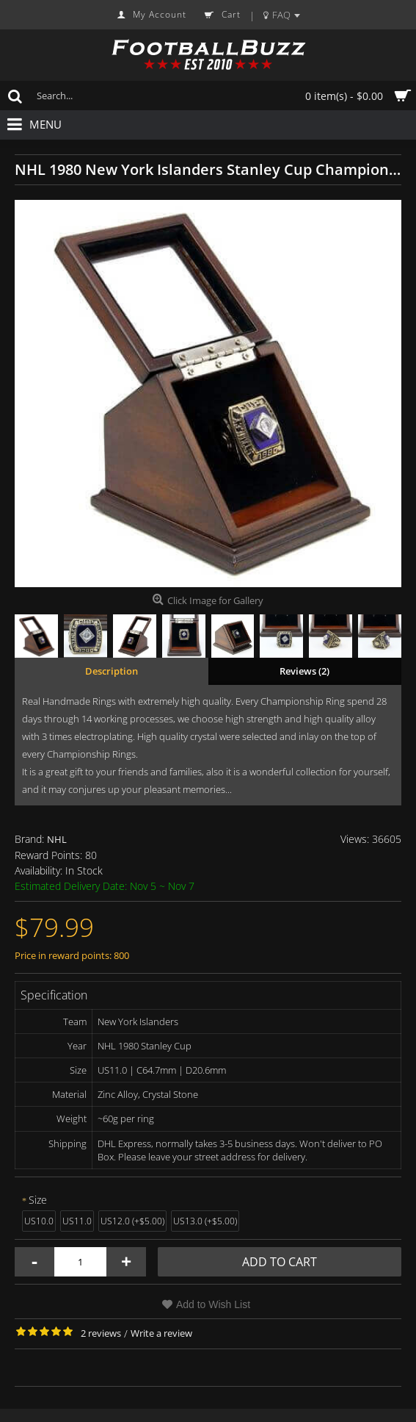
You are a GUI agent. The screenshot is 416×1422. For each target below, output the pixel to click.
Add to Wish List (213, 1304)
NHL (57, 839)
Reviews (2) (304, 671)
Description (111, 671)
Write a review (161, 1333)
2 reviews (101, 1333)
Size (38, 1200)
